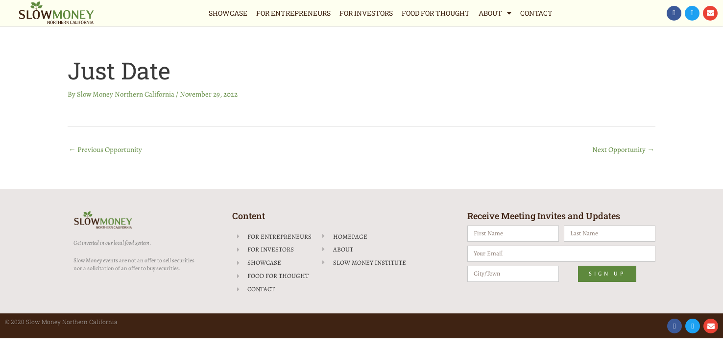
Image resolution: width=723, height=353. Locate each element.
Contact (536, 13)
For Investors (366, 13)
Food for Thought (436, 13)
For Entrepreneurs (293, 13)
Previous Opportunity (105, 149)
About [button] (495, 13)
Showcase (228, 13)
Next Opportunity (623, 149)
